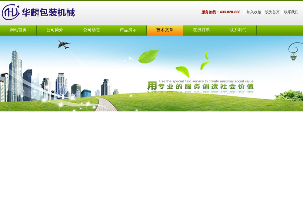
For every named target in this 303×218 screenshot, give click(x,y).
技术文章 (164, 30)
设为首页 (272, 12)
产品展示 (128, 30)
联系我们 (291, 12)
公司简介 (54, 30)
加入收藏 (254, 12)
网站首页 (18, 30)
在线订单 (201, 30)
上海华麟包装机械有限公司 (45, 13)
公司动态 (91, 30)
